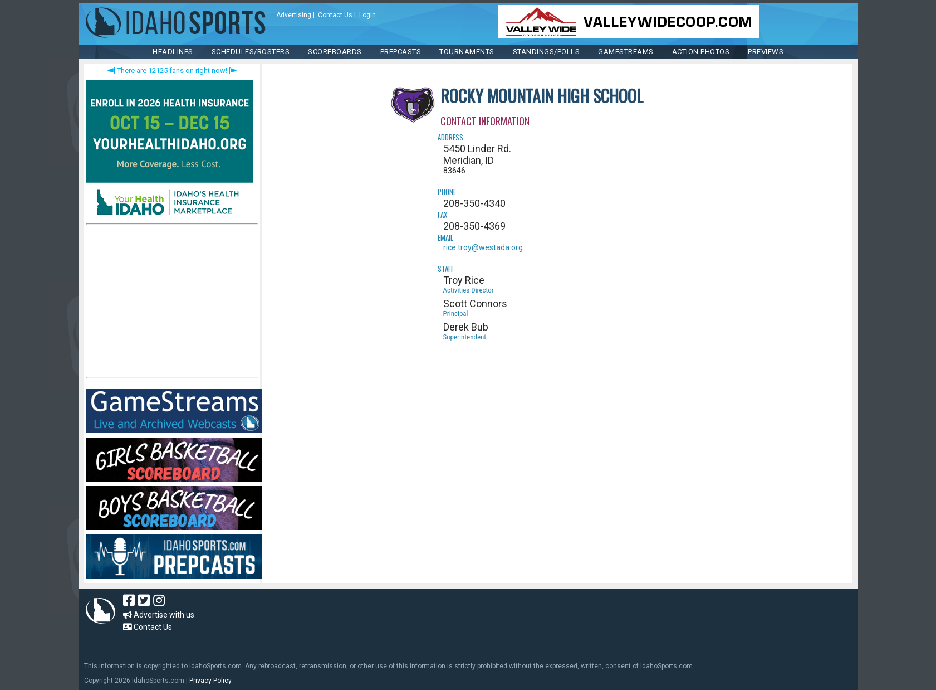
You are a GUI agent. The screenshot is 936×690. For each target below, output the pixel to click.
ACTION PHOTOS (701, 51)
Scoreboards (335, 51)
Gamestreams (626, 51)
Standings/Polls (546, 51)
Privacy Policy (210, 680)
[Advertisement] (169, 303)
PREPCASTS (401, 51)
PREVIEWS (765, 51)
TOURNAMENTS (466, 51)
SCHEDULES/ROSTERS (251, 51)
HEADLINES (173, 51)
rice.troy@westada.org (483, 247)
